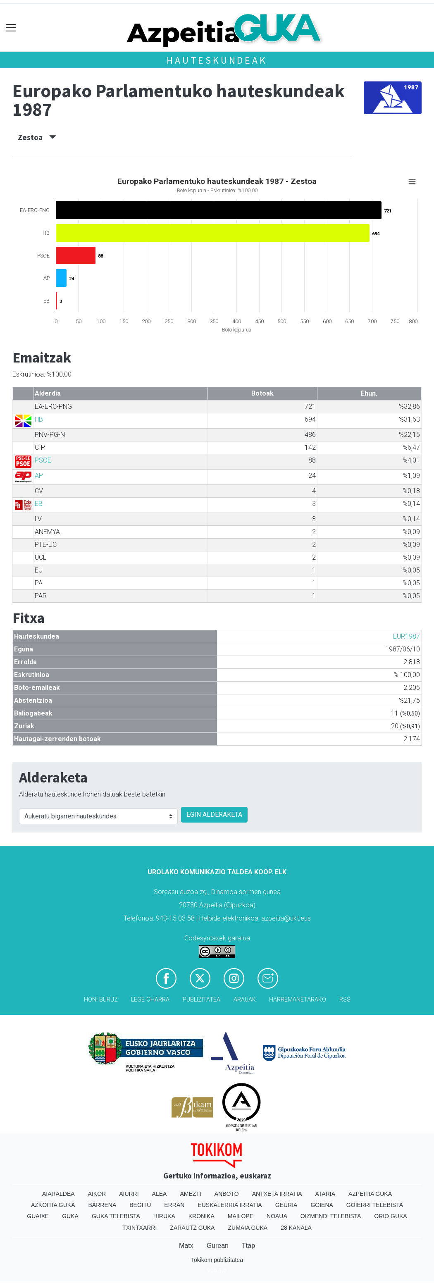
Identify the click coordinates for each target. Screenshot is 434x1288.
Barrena (102, 1205)
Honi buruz (101, 999)
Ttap (248, 1245)
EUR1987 (406, 636)
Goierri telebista (374, 1205)
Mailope (240, 1216)
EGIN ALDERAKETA (214, 814)
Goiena (321, 1205)
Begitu (140, 1205)
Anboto (227, 1193)
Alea (159, 1193)
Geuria (286, 1205)
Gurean (218, 1245)
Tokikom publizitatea (217, 1260)
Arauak (245, 999)
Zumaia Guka (247, 1227)
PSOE (43, 460)
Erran (174, 1205)
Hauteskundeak (217, 60)
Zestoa (37, 137)
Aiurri (128, 1193)
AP (39, 475)
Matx (186, 1245)
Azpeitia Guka (370, 1193)
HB (39, 419)
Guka (70, 1216)
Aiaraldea (58, 1193)
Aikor (97, 1193)
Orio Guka (390, 1216)
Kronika (201, 1216)
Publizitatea (201, 999)
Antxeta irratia (277, 1193)
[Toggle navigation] (11, 28)
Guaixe (38, 1216)
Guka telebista (116, 1216)
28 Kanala (296, 1227)
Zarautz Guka (192, 1227)
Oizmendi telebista (330, 1216)
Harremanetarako (297, 999)
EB (39, 504)
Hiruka (164, 1216)
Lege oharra (150, 999)
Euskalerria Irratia (230, 1205)
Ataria (325, 1193)
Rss (345, 999)
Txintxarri (139, 1227)
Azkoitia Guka (53, 1205)
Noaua (277, 1216)
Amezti (190, 1193)
